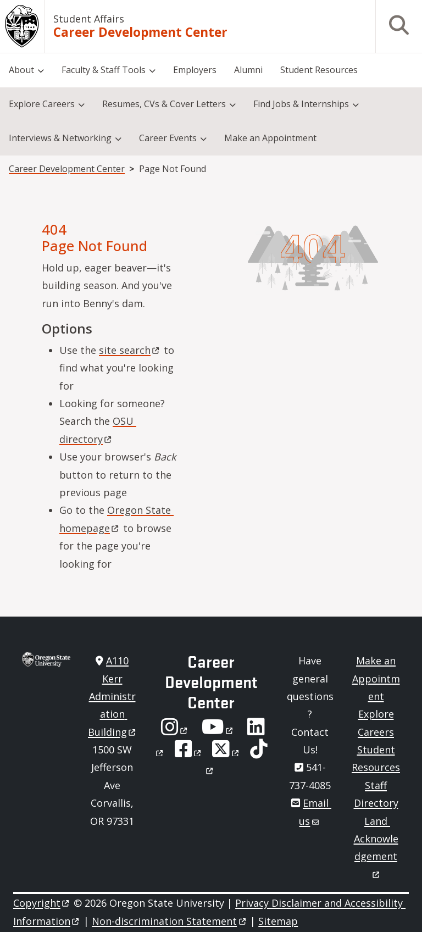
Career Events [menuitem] (168, 138)
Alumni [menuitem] (248, 70)
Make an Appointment (376, 678)
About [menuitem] (21, 70)
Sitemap (278, 921)
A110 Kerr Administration (112, 696)
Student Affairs (88, 18)
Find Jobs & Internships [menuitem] (301, 104)
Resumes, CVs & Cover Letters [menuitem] (164, 104)
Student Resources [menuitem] (319, 70)
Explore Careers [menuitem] (42, 104)
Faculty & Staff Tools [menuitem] (104, 70)
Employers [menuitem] (194, 70)
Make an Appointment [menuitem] (270, 138)
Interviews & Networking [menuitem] (60, 138)
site (130, 350)
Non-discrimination (169, 921)
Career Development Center (140, 32)
